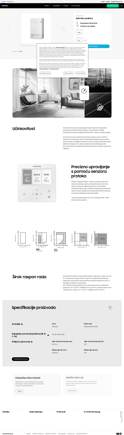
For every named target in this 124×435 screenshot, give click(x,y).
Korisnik (4, 1)
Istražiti (103, 1)
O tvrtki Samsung (89, 415)
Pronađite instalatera (112, 5)
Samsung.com (71, 434)
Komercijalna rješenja (9, 417)
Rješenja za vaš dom (35, 415)
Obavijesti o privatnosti (54, 68)
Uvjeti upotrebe (62, 434)
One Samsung (6, 421)
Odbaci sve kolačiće (68, 73)
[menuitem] (46, 5)
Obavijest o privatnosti (50, 434)
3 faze (85, 40)
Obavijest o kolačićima (37, 434)
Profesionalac (10, 1)
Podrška (108, 1)
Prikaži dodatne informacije (20, 358)
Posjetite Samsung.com (116, 1)
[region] (62, 61)
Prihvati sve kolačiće (80, 73)
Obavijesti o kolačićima (60, 47)
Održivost (5, 419)
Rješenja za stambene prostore (11, 415)
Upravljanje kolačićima (81, 434)
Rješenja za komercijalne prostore (39, 417)
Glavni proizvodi (62, 415)
